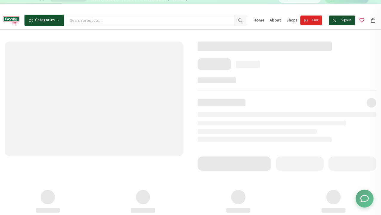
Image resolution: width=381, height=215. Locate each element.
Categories (44, 20)
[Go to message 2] (206, 6)
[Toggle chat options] (365, 199)
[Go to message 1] (202, 6)
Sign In (341, 20)
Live (311, 20)
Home (259, 20)
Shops (291, 20)
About (275, 20)
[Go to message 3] (212, 6)
